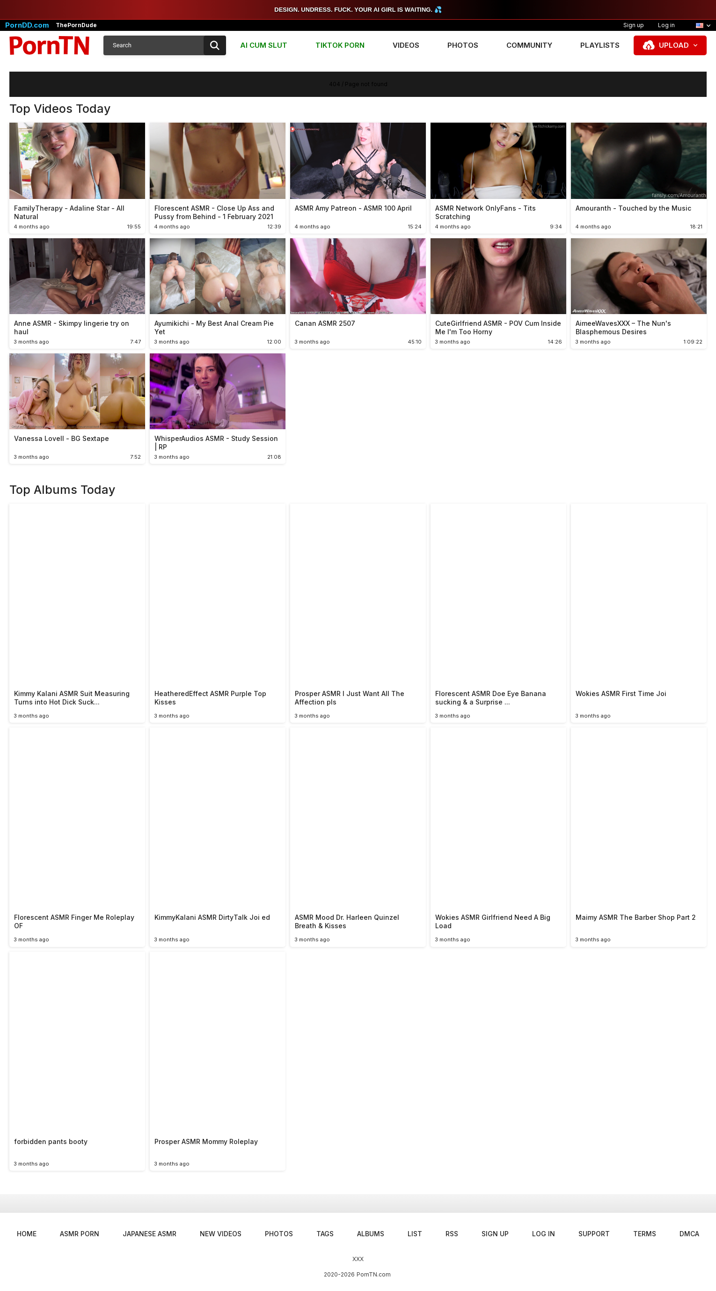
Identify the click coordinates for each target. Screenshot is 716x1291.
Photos (462, 45)
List (415, 1234)
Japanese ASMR (149, 1234)
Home (27, 1234)
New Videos (220, 1234)
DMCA (689, 1234)
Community (529, 45)
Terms (644, 1234)
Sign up (633, 25)
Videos (406, 45)
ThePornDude (76, 25)
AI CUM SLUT (263, 45)
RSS (452, 1234)
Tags (325, 1234)
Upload (674, 45)
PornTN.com (374, 1274)
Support (594, 1234)
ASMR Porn (79, 1234)
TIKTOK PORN (340, 45)
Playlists (600, 45)
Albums (370, 1234)
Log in (666, 25)
